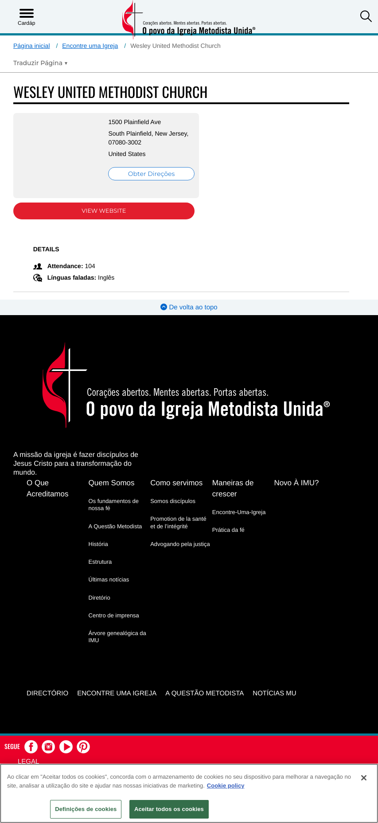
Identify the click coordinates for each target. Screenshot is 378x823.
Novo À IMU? (296, 483)
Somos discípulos (172, 501)
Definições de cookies (86, 809)
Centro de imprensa (114, 615)
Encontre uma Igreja (90, 45)
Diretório (99, 597)
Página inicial (31, 45)
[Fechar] (364, 778)
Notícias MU (274, 693)
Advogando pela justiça (180, 544)
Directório (47, 693)
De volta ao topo (188, 307)
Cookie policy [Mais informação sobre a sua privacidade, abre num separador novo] (226, 785)
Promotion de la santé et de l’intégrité (178, 522)
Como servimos (176, 483)
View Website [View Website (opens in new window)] (103, 211)
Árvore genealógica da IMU (117, 637)
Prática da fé (228, 530)
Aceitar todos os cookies (169, 809)
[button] (366, 17)
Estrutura (100, 561)
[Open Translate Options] (40, 63)
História (98, 544)
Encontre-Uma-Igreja (239, 512)
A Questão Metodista (115, 526)
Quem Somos (112, 483)
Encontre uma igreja (116, 693)
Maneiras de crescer (233, 488)
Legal (28, 761)
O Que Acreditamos (47, 488)
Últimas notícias (109, 579)
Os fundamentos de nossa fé (114, 504)
